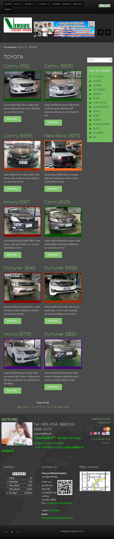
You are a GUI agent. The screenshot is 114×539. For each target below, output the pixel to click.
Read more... (12, 119)
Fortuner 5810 (60, 334)
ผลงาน (16, 4)
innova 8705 (17, 334)
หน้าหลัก (8, 4)
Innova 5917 (17, 202)
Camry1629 (57, 202)
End (66, 407)
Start (19, 407)
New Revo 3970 (62, 136)
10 (55, 407)
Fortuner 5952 (61, 268)
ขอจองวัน (66, 4)
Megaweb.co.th (77, 531)
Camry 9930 (58, 66)
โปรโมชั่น (56, 4)
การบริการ (43, 4)
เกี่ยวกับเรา (29, 4)
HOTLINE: (9, 419)
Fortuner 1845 (19, 268)
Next (60, 407)
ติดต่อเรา (8, 9)
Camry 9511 (16, 66)
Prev (25, 407)
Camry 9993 (18, 136)
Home (20, 47)
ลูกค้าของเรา (78, 4)
